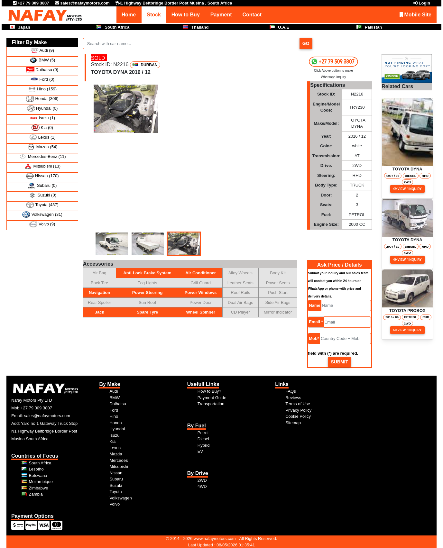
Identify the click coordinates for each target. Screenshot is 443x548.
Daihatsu (117, 403)
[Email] (347, 322)
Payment (221, 14)
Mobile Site (415, 14)
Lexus (115, 447)
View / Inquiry (407, 189)
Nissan (115, 472)
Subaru (116, 479)
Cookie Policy (298, 416)
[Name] (346, 305)
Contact (252, 14)
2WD (202, 480)
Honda (115, 422)
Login (424, 3)
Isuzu (114, 435)
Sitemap (293, 422)
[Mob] (345, 338)
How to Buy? (209, 391)
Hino (113, 416)
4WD (202, 486)
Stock (154, 14)
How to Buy (185, 14)
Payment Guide (212, 397)
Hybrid (204, 445)
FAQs (290, 391)
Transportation (211, 403)
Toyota (115, 491)
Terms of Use (297, 403)
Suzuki (115, 485)
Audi (113, 391)
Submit (339, 361)
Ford (113, 410)
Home (129, 14)
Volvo (114, 504)
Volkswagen (120, 498)
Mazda (115, 454)
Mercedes (118, 460)
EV (200, 451)
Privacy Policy (298, 410)
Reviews (293, 397)
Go (305, 43)
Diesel (203, 438)
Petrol (203, 432)
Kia (112, 441)
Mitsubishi (118, 466)
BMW (114, 397)
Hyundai (117, 428)
